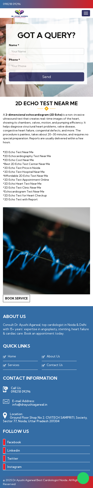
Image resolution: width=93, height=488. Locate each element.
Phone (14, 59)
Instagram (12, 467)
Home (12, 356)
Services (13, 365)
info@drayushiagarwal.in (29, 404)
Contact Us (55, 365)
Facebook (12, 442)
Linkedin (11, 450)
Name (14, 45)
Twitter (10, 458)
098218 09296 (12, 4)
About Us (53, 356)
